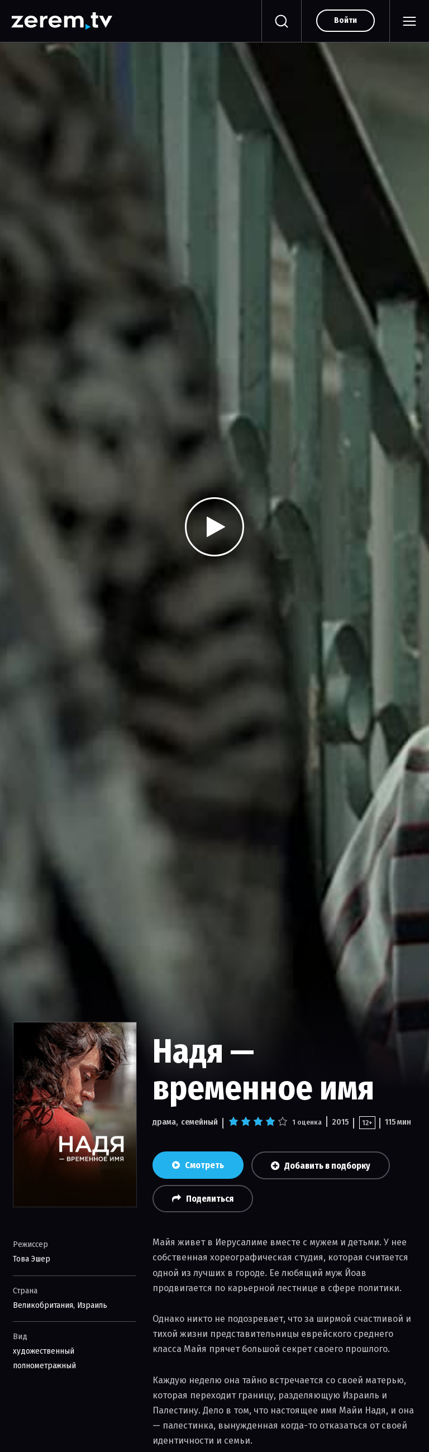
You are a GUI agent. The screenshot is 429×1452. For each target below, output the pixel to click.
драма (164, 1122)
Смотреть (198, 1165)
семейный (199, 1122)
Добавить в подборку (320, 1165)
